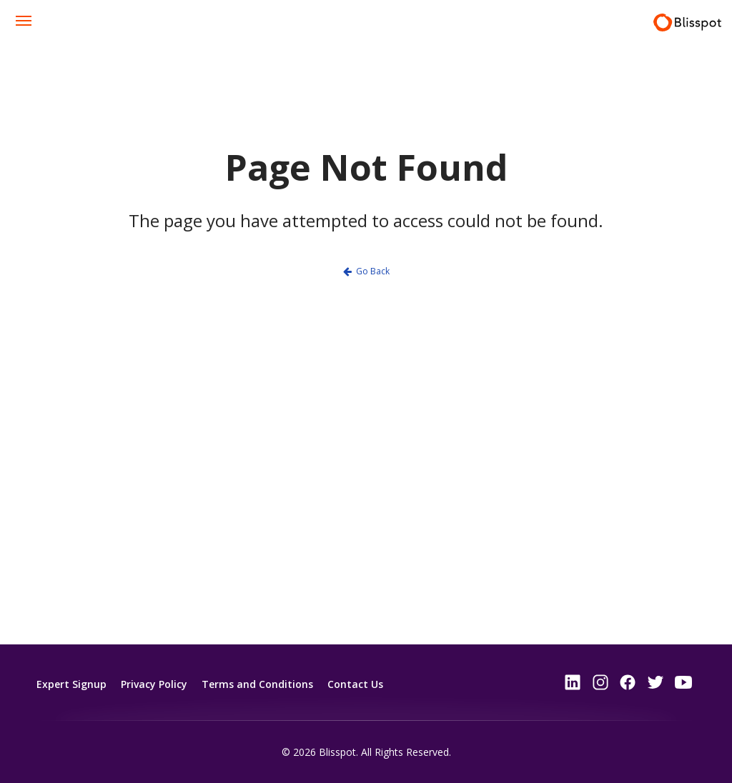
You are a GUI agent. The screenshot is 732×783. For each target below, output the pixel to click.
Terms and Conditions (257, 683)
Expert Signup (71, 683)
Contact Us (355, 683)
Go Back (373, 271)
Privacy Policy (154, 683)
